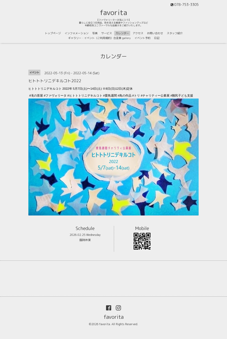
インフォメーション (76, 33)
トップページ (53, 33)
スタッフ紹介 (175, 33)
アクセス (138, 33)
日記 (156, 38)
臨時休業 (85, 240)
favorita (113, 12)
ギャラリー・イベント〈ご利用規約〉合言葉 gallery (99, 38)
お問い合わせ (155, 33)
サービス (106, 33)
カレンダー (122, 33)
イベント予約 (142, 38)
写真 (95, 33)
